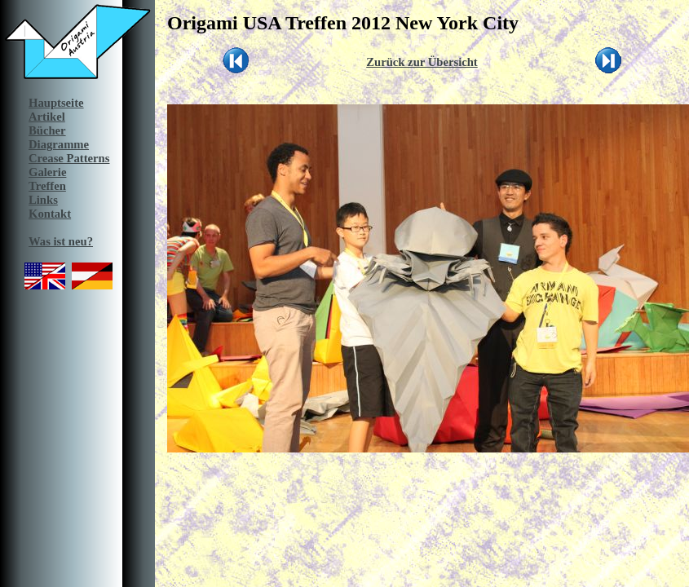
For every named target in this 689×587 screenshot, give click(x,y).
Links (43, 199)
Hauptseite (56, 102)
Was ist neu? (61, 241)
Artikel (47, 116)
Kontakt (50, 213)
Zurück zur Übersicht (422, 61)
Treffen (47, 185)
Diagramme (59, 144)
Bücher (47, 130)
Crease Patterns (69, 158)
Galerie (47, 172)
